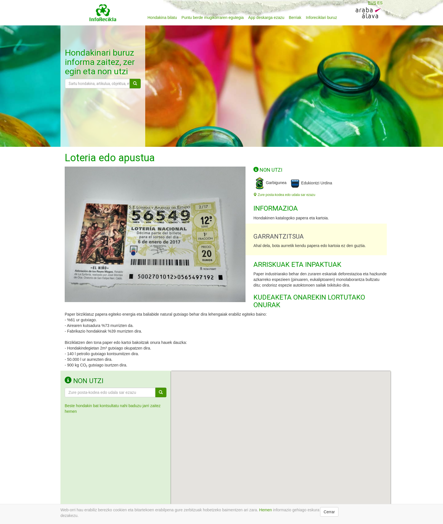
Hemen (265, 510)
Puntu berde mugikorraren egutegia (212, 17)
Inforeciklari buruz (321, 17)
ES (380, 3)
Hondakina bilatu (162, 17)
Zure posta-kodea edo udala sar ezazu (284, 195)
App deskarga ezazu (266, 17)
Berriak (295, 17)
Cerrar (329, 512)
